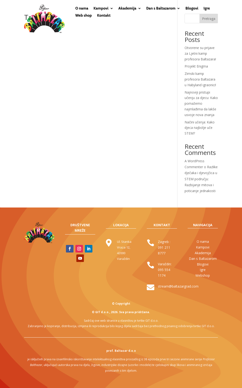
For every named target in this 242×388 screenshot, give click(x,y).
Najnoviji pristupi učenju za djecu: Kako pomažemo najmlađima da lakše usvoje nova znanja (201, 103)
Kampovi (100, 8)
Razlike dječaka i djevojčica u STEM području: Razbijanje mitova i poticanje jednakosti (201, 179)
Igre (206, 8)
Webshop (202, 275)
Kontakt (103, 16)
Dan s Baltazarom (161, 8)
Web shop (83, 16)
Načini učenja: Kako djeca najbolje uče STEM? (200, 128)
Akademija (127, 8)
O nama (81, 8)
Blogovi (191, 8)
